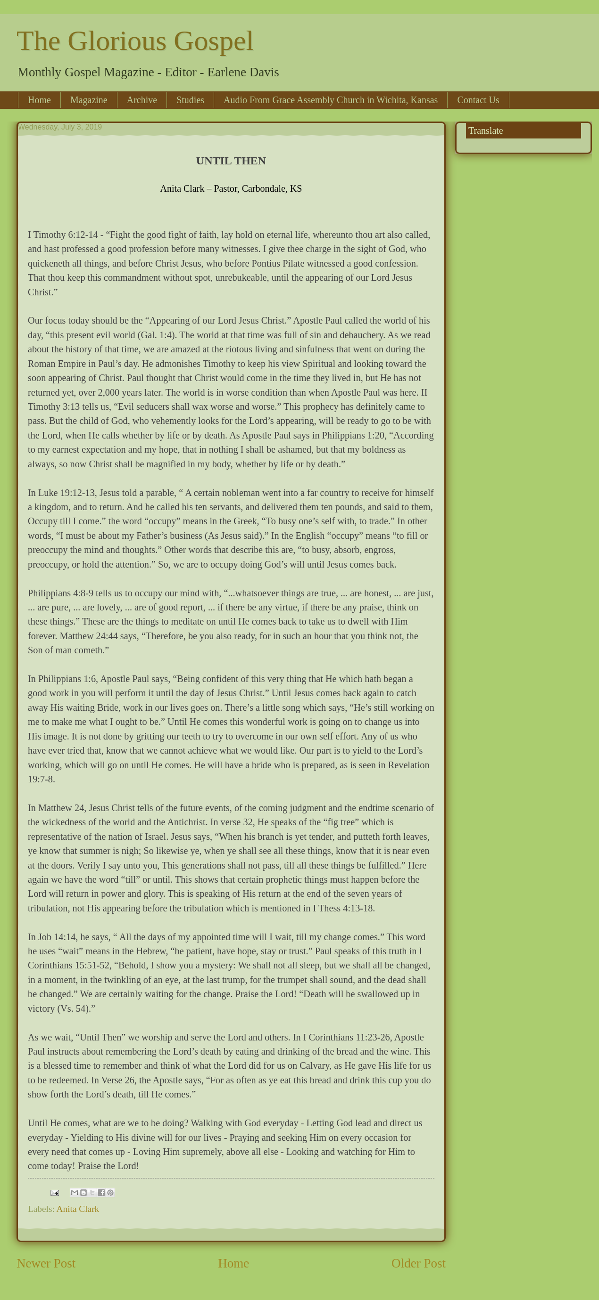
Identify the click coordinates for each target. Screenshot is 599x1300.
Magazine (89, 100)
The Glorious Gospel (135, 40)
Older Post (418, 1263)
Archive (142, 100)
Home (39, 100)
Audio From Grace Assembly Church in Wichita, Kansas (331, 100)
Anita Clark (78, 1209)
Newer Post (46, 1263)
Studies (190, 100)
